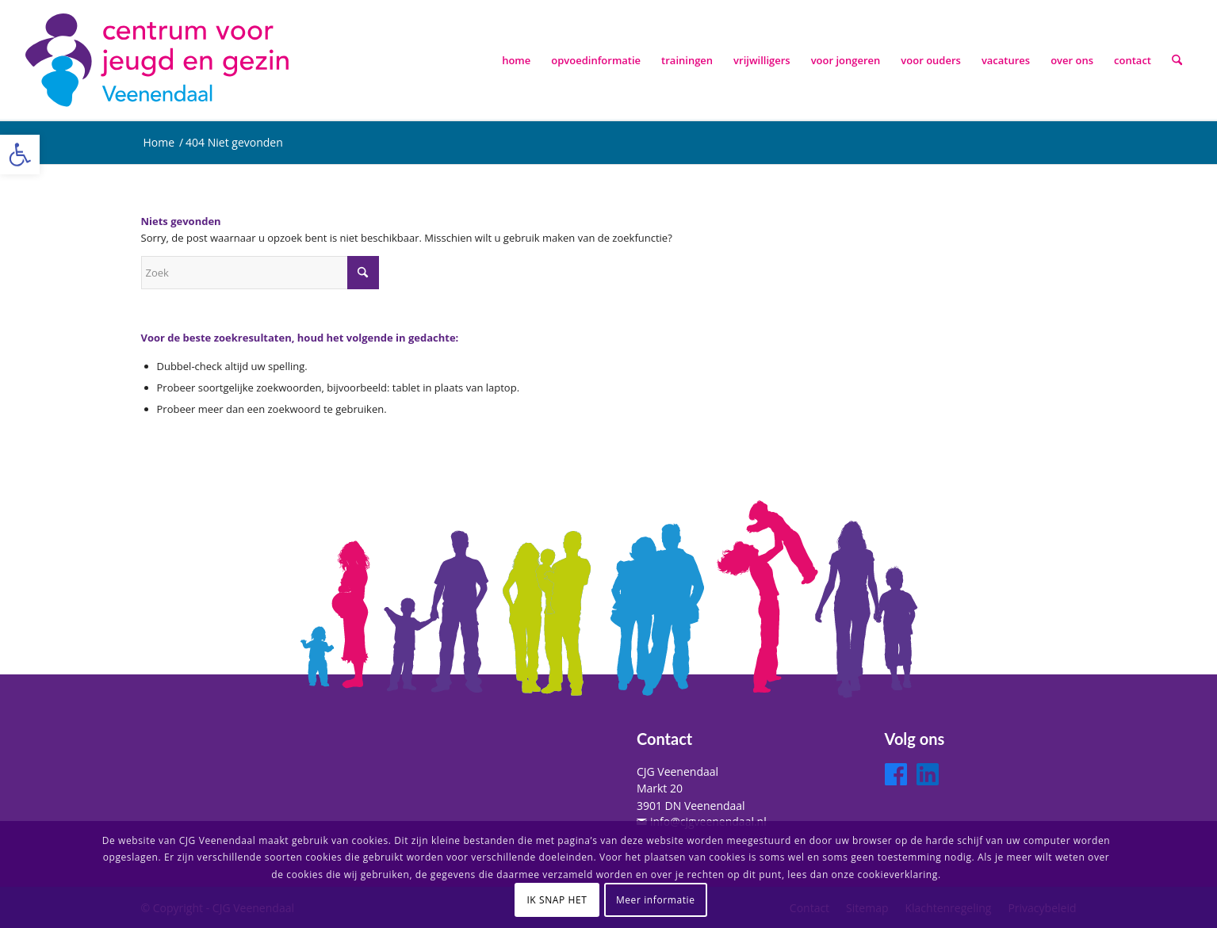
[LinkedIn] (928, 774)
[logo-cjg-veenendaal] (160, 60)
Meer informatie (655, 900)
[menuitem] (516, 60)
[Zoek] (1177, 60)
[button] (20, 154)
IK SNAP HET (556, 900)
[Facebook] (896, 774)
